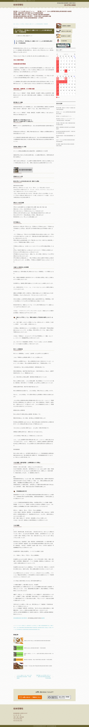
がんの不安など (34, 625)
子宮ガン (15, 627)
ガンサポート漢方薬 (20, 625)
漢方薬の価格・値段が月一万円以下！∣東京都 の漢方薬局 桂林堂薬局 (31, 14)
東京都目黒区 (35, 627)
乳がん (49, 625)
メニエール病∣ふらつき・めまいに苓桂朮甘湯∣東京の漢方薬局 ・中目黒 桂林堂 (24, 677)
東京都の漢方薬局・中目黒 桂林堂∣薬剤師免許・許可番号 (28, 18)
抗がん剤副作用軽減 (20, 627)
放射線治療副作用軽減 (28, 627)
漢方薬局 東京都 (25, 629)
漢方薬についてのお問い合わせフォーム (23, 11)
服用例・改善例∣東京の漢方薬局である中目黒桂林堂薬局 (28, 13)
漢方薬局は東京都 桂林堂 (33, 629)
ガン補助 (38, 625)
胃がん (39, 629)
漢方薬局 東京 (19, 629)
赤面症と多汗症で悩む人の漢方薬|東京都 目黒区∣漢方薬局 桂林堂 (37, 640)
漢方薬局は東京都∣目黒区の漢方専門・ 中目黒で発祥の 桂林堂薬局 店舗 (32, 16)
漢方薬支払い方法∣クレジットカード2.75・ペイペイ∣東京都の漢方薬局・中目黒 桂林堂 (65, 119)
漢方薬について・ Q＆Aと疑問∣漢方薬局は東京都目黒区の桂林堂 (54, 11)
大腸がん (51, 625)
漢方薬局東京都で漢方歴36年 (20, 618)
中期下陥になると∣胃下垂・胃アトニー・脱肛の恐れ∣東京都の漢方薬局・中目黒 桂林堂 (43, 677)
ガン (16, 625)
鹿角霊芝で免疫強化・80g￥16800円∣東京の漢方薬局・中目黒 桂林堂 (38, 659)
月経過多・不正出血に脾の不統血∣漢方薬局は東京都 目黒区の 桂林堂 (38, 665)
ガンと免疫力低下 (28, 625)
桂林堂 (43, 618)
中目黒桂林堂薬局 (44, 625)
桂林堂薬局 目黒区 (41, 627)
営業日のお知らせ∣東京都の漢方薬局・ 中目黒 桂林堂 (35, 647)
